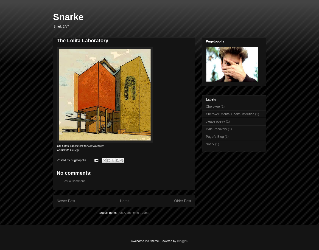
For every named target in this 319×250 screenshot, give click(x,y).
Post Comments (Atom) (133, 212)
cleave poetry (215, 121)
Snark (210, 144)
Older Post (182, 201)
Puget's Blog (215, 136)
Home (125, 201)
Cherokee (213, 106)
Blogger (182, 241)
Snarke (68, 17)
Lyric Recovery (216, 129)
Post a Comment (73, 181)
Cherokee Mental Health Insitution (230, 114)
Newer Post (66, 201)
